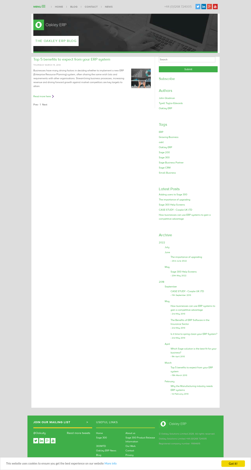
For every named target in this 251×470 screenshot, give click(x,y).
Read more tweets (78, 433)
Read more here (42, 96)
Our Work (131, 446)
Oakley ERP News (106, 450)
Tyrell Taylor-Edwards (171, 103)
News (109, 7)
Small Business (167, 172)
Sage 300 (164, 157)
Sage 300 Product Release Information (140, 439)
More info (120, 464)
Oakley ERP (165, 108)
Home (59, 7)
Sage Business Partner (171, 162)
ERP (161, 132)
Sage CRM (165, 167)
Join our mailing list (51, 422)
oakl (161, 142)
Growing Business (168, 137)
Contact (91, 7)
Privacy (130, 455)
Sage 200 (164, 152)
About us (130, 433)
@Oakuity (39, 433)
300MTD (101, 446)
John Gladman (167, 98)
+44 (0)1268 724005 (178, 7)
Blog (73, 7)
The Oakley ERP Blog (57, 41)
